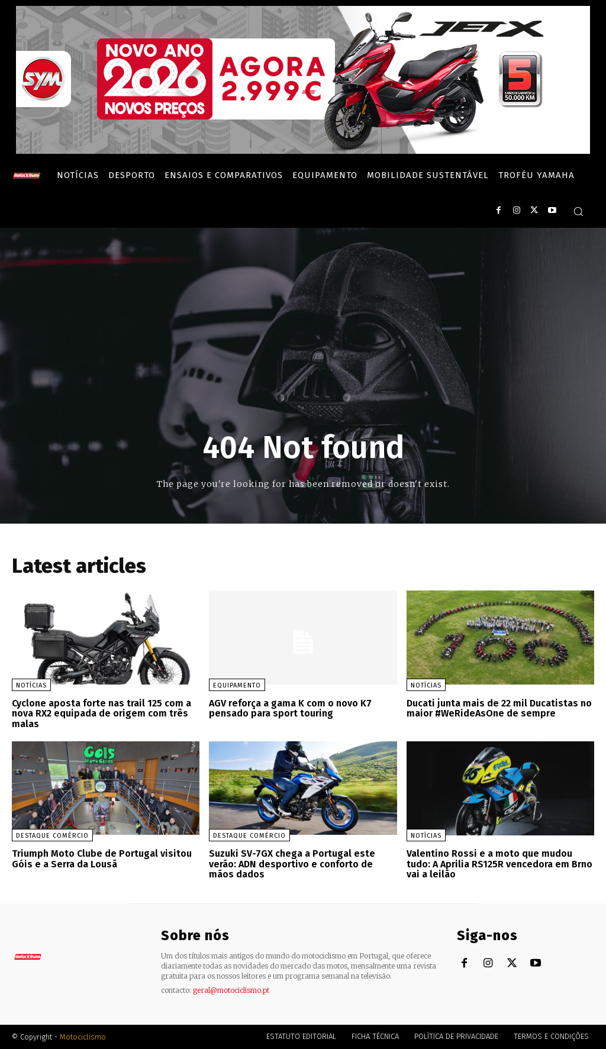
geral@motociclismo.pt (231, 990)
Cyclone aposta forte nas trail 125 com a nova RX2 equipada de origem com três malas (101, 714)
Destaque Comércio (52, 836)
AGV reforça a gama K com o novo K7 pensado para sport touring (290, 708)
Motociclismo (83, 1036)
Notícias (31, 685)
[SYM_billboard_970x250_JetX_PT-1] (303, 151)
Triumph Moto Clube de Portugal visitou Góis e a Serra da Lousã (102, 859)
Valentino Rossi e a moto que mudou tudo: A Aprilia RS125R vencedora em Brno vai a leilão (499, 864)
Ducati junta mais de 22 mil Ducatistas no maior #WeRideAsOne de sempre (499, 708)
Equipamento (237, 685)
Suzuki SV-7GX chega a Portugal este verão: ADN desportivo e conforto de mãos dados (292, 864)
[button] (578, 211)
